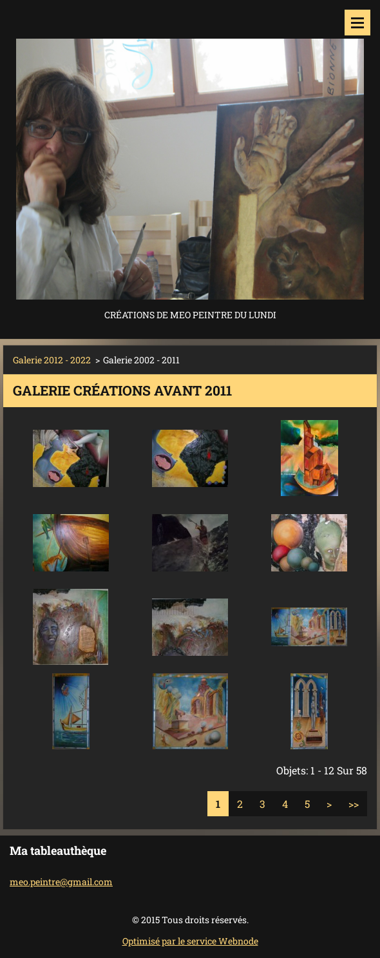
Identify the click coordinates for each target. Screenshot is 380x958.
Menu (357, 22)
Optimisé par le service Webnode (190, 941)
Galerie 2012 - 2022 (52, 360)
